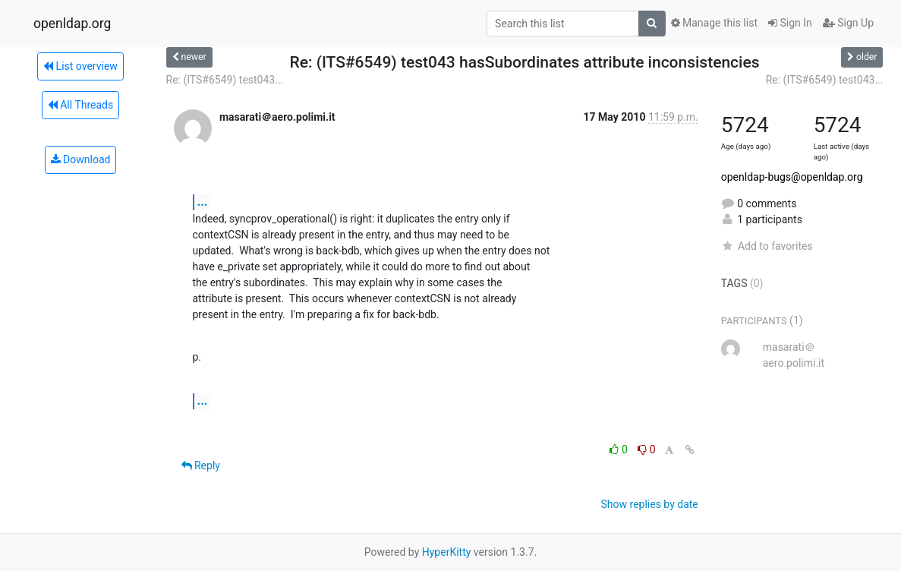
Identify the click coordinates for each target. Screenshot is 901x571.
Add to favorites (767, 246)
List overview (80, 66)
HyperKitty (446, 552)
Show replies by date (649, 504)
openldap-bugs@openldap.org (792, 177)
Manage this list (714, 23)
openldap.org (72, 23)
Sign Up (848, 23)
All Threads (80, 105)
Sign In (790, 23)
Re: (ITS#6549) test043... (225, 80)
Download (81, 159)
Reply (200, 465)
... (202, 201)
